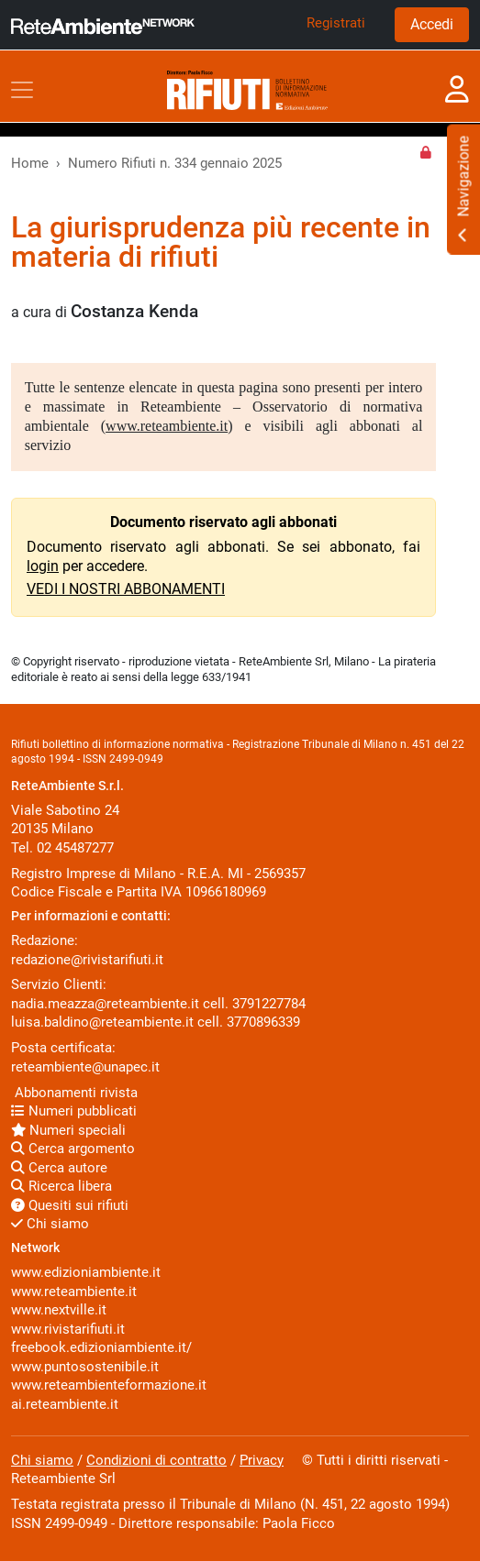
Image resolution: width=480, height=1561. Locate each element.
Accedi (431, 24)
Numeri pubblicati (74, 1111)
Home (30, 163)
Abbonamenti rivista (74, 1092)
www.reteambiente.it (167, 426)
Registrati (336, 23)
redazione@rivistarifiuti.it (87, 959)
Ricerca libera (61, 1186)
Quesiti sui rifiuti (69, 1205)
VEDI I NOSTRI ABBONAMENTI (126, 589)
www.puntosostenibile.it (85, 1366)
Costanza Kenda (134, 312)
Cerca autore (59, 1168)
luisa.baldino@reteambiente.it (102, 1022)
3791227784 (269, 1003)
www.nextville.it (58, 1310)
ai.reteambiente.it (64, 1404)
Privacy (262, 1460)
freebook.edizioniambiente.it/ (101, 1347)
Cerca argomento (73, 1148)
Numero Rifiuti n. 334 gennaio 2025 (175, 163)
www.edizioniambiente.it (86, 1272)
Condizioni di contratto (156, 1460)
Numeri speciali (68, 1130)
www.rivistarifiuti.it (68, 1329)
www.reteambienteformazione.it (109, 1385)
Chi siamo (50, 1223)
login (43, 566)
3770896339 (263, 1022)
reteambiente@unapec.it (85, 1067)
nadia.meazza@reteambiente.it (105, 1003)
